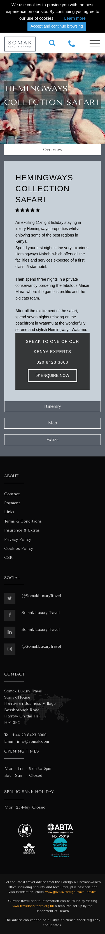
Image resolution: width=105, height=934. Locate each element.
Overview (52, 149)
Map (52, 423)
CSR (8, 557)
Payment (12, 503)
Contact (12, 494)
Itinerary (52, 406)
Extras (52, 439)
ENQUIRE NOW (52, 375)
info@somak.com (33, 741)
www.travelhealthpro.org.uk (33, 906)
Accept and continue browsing (57, 26)
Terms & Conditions (23, 521)
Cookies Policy (18, 548)
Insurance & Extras (22, 530)
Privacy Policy (17, 539)
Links (9, 512)
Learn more (75, 18)
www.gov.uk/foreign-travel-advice (71, 892)
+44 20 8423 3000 (29, 735)
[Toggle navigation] (95, 43)
